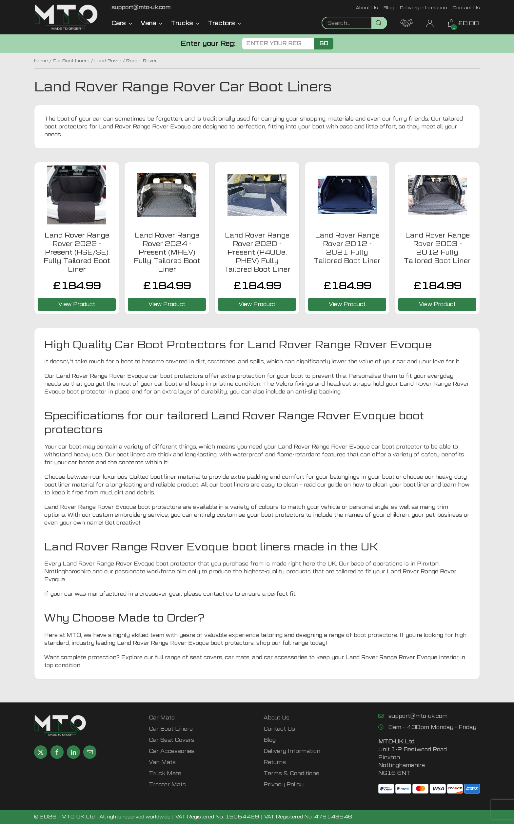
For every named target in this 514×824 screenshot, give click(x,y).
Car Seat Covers (171, 740)
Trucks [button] (185, 23)
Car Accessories (171, 751)
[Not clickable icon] (354, 23)
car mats (237, 657)
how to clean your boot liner (390, 485)
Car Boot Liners (71, 60)
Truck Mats (165, 773)
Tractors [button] (225, 23)
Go (323, 43)
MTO (74, 635)
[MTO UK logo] (66, 17)
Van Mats (162, 762)
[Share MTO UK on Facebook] (57, 752)
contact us (218, 594)
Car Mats (162, 718)
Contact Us (466, 7)
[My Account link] (430, 22)
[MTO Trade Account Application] (406, 22)
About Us (367, 7)
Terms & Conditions (291, 773)
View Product (76, 304)
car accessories (285, 657)
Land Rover (107, 60)
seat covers (206, 657)
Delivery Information (423, 7)
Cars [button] (121, 23)
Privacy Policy (284, 784)
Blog (389, 7)
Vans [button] (152, 23)
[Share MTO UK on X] (40, 752)
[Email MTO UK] (140, 7)
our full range (290, 643)
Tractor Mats (167, 784)
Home (41, 60)
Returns (275, 762)
